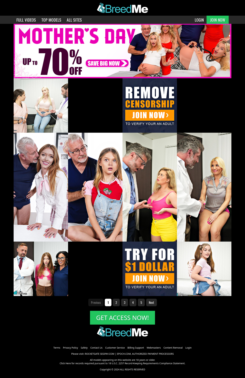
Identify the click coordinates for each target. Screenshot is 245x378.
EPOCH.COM (124, 353)
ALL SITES (74, 19)
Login (188, 347)
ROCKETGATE (92, 353)
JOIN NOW (217, 20)
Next (151, 302)
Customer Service (115, 347)
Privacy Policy (70, 347)
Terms (56, 347)
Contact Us (96, 347)
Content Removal (173, 347)
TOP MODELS (51, 19)
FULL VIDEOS (26, 19)
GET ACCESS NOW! (122, 318)
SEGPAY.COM (107, 353)
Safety (84, 347)
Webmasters (154, 347)
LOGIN (199, 19)
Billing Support (135, 347)
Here (68, 363)
